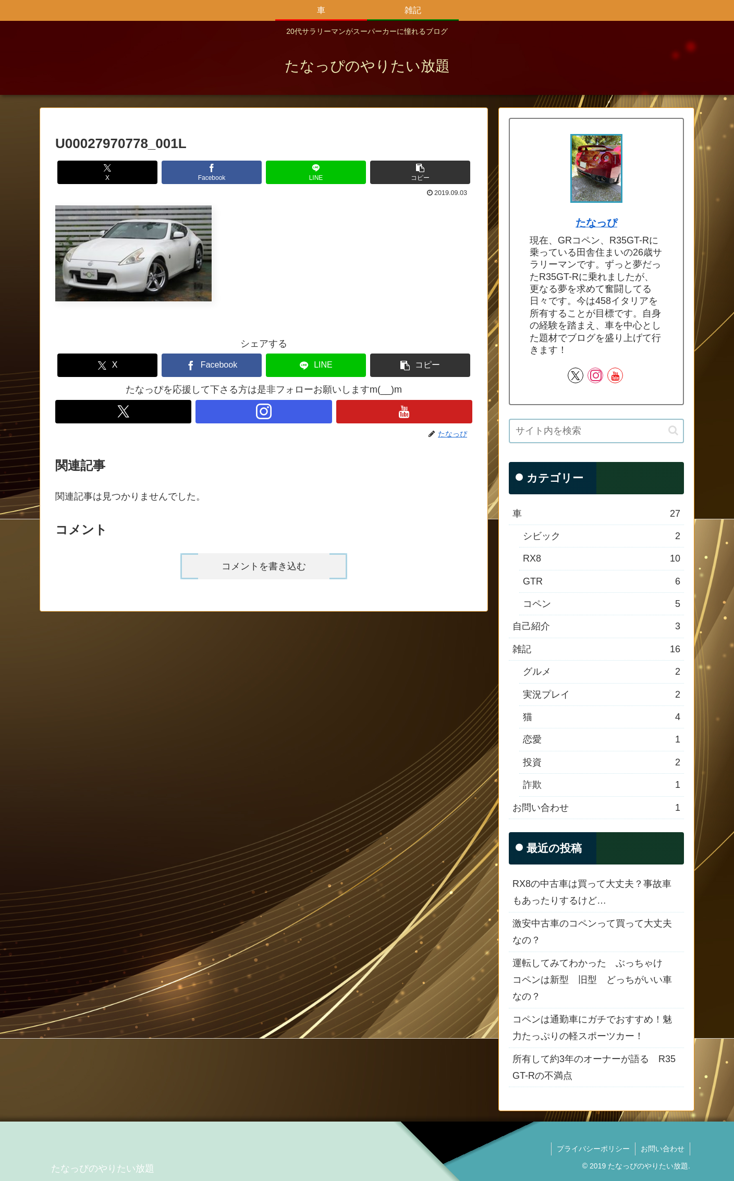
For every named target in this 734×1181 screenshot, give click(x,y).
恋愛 (601, 739)
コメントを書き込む (264, 566)
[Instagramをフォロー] (263, 411)
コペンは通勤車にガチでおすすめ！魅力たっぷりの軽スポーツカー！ (592, 1027)
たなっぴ (596, 222)
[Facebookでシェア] (212, 172)
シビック (601, 536)
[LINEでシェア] (316, 172)
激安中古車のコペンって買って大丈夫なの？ (592, 931)
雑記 (596, 649)
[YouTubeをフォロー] (404, 411)
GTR (601, 581)
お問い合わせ (596, 807)
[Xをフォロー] (123, 411)
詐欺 (601, 784)
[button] (420, 172)
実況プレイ (601, 694)
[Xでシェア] (107, 172)
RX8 (601, 558)
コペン (601, 603)
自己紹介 (596, 626)
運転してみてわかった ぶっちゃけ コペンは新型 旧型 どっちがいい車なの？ (592, 980)
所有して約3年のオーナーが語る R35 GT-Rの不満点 (594, 1067)
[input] (596, 431)
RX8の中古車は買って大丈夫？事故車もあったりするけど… (591, 892)
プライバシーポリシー (593, 1149)
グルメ (601, 671)
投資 (601, 762)
